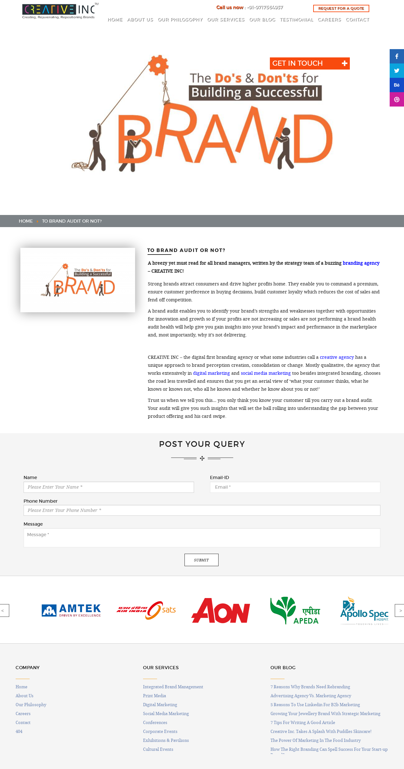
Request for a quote (341, 8)
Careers (23, 713)
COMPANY (28, 667)
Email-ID (219, 478)
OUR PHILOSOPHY (180, 19)
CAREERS (329, 19)
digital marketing (211, 373)
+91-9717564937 (265, 7)
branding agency (361, 263)
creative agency (337, 357)
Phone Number (41, 501)
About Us (24, 696)
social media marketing (266, 373)
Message (33, 524)
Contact (23, 722)
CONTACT (357, 19)
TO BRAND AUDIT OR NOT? (72, 221)
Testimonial (296, 19)
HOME (115, 19)
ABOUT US (140, 19)
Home (21, 687)
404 (19, 731)
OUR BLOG (262, 19)
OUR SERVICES (226, 19)
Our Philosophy (31, 704)
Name (30, 478)
